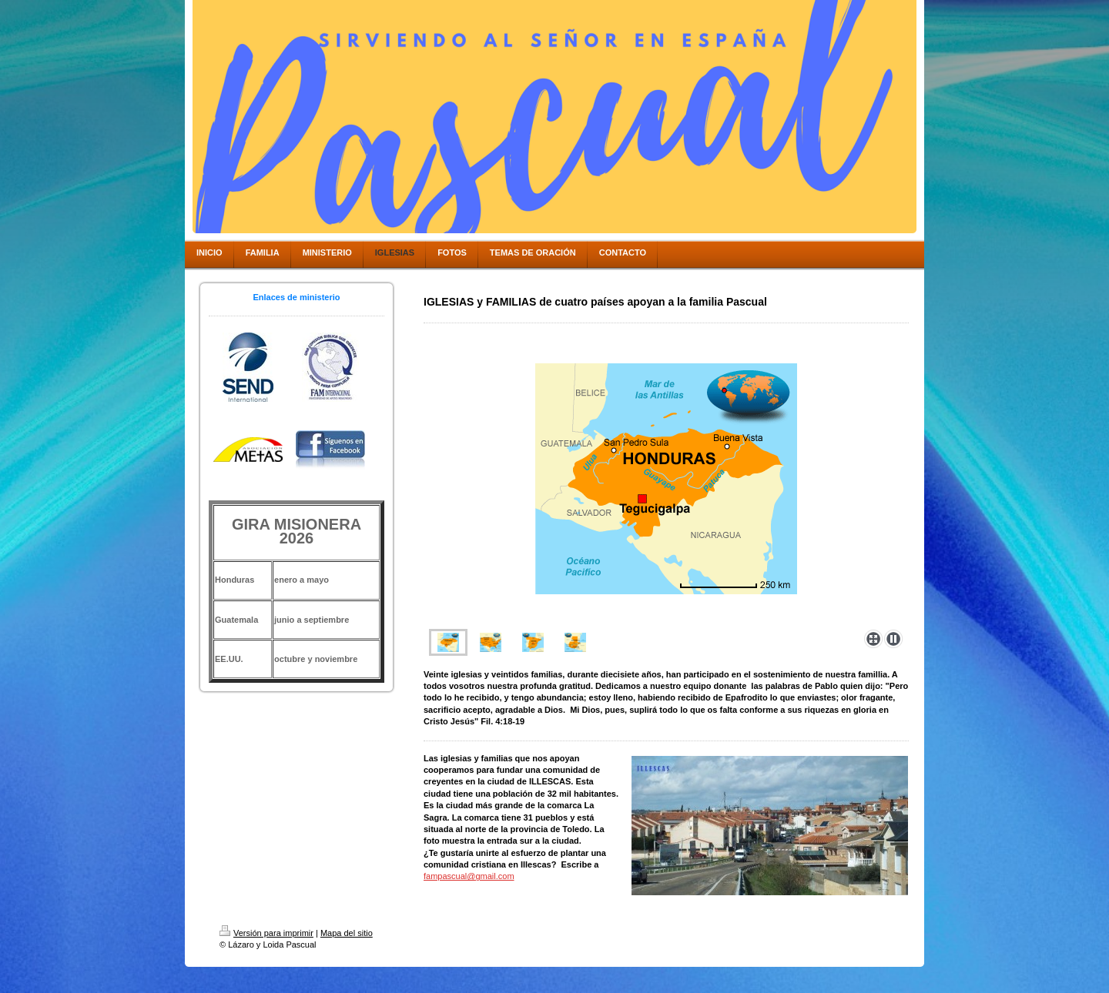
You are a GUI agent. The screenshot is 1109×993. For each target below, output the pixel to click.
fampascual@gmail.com (469, 876)
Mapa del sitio (346, 933)
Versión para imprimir (266, 933)
